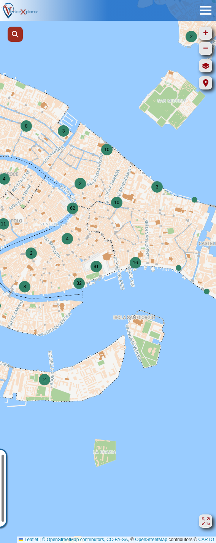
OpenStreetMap (151, 539)
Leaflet (28, 539)
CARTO (206, 539)
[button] (207, 291)
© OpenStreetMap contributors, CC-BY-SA (85, 539)
